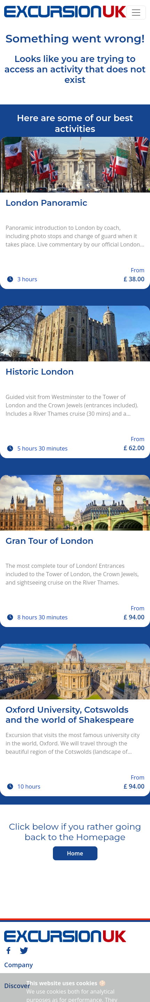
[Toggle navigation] (136, 12)
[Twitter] (24, 950)
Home (75, 853)
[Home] (65, 12)
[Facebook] (8, 950)
